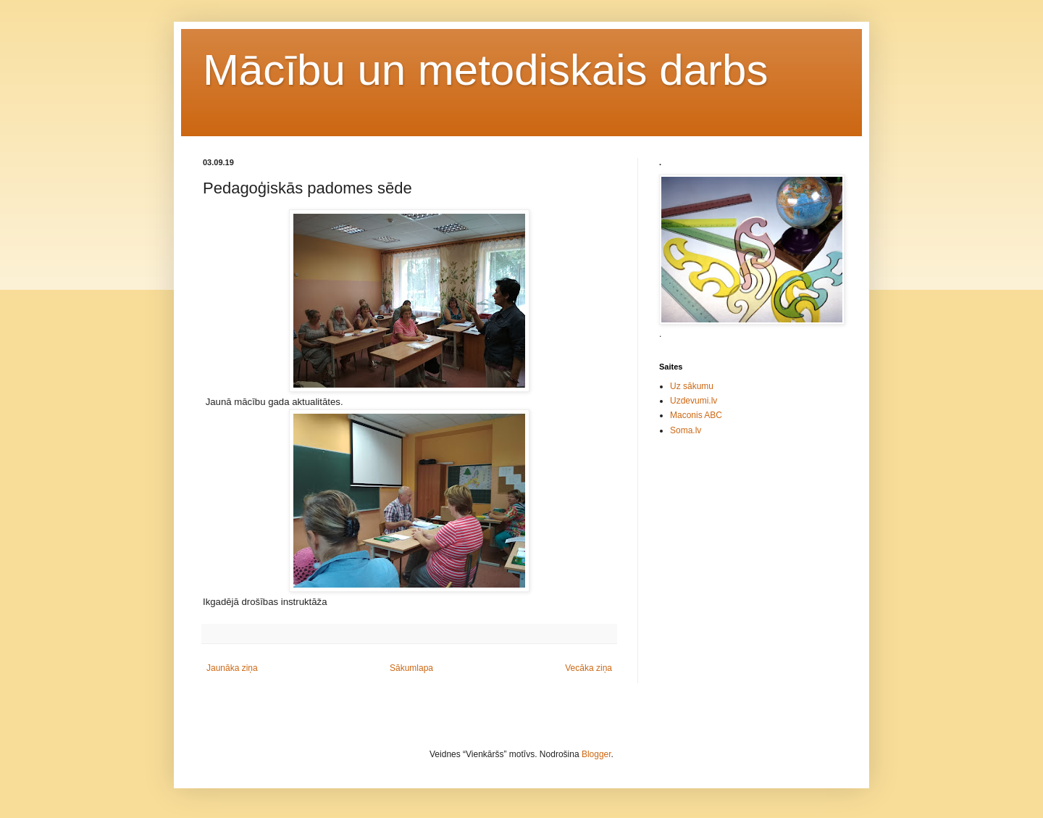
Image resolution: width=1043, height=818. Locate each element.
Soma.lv (685, 430)
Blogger (596, 754)
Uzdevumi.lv (693, 401)
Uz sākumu (691, 386)
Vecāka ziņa (588, 668)
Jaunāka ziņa (232, 668)
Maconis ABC (696, 415)
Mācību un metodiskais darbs (485, 70)
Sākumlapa (411, 668)
